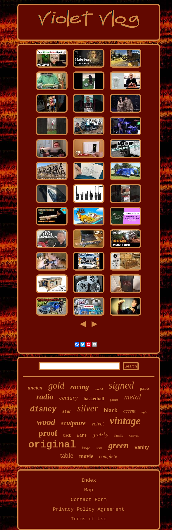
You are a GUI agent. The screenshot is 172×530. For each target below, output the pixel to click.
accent (129, 410)
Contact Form (88, 499)
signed (121, 385)
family (118, 435)
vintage (125, 421)
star (66, 411)
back (67, 435)
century (68, 397)
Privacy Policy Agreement (89, 509)
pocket (114, 399)
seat (99, 447)
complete (108, 456)
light (144, 412)
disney (43, 409)
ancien (35, 388)
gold (56, 385)
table (66, 455)
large (86, 448)
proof (47, 432)
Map (88, 490)
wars (82, 435)
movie (86, 456)
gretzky (100, 434)
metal (132, 397)
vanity (142, 447)
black (111, 410)
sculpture (73, 423)
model (99, 389)
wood (46, 422)
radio (45, 396)
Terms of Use (88, 519)
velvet (98, 424)
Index (88, 480)
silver (87, 408)
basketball (94, 398)
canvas (134, 435)
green (118, 445)
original (52, 444)
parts (144, 388)
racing (79, 387)
